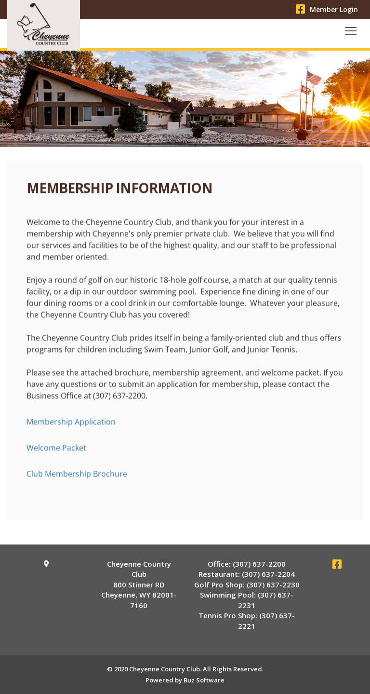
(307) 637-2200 (259, 564)
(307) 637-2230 (273, 584)
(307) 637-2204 (268, 574)
